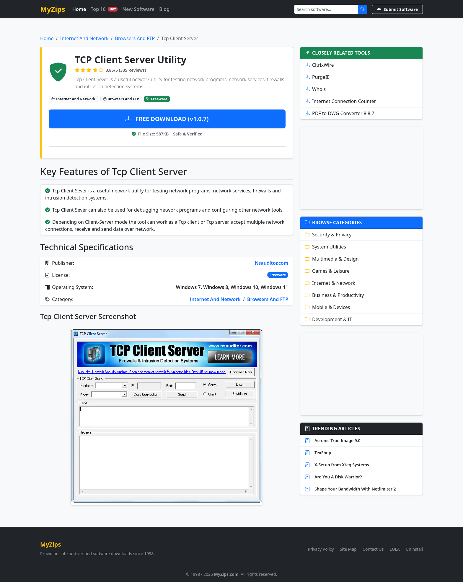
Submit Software (397, 9)
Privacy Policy (321, 549)
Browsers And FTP (135, 38)
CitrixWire (319, 65)
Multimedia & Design (332, 259)
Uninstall (414, 549)
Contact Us (373, 549)
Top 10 (104, 9)
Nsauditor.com (271, 263)
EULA (395, 549)
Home (79, 9)
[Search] (326, 9)
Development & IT (328, 319)
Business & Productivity (334, 295)
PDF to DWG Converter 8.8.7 (339, 113)
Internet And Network (84, 38)
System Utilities (325, 246)
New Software (138, 9)
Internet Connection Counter (340, 101)
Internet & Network (330, 283)
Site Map (348, 549)
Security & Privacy (328, 234)
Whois (315, 89)
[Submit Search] (362, 9)
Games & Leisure (327, 271)
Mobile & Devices (327, 307)
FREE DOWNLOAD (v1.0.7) (166, 119)
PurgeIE (317, 77)
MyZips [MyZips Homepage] (52, 9)
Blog (164, 9)
